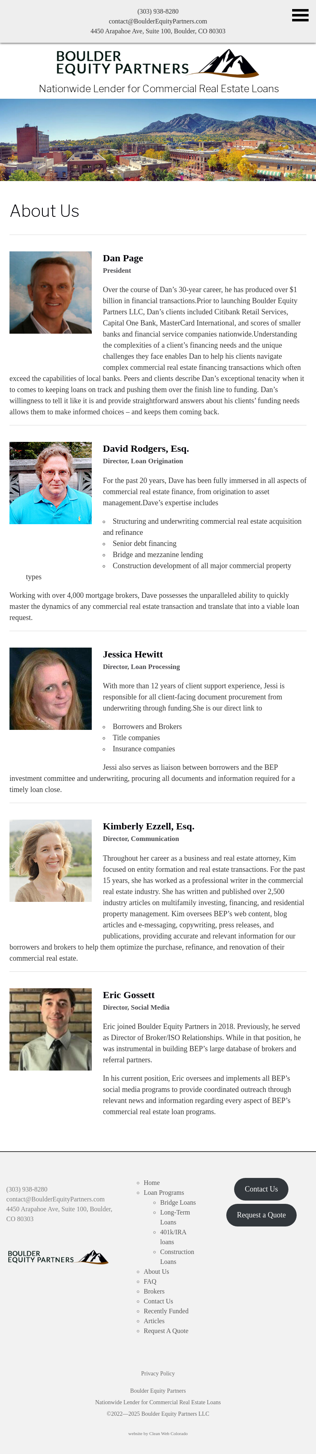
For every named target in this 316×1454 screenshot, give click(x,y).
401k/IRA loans (173, 1237)
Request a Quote (261, 1215)
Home (152, 1182)
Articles (154, 1320)
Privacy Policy (158, 1373)
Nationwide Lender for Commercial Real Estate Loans (159, 89)
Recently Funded (166, 1311)
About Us (44, 211)
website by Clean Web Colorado (158, 1433)
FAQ (150, 1281)
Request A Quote (166, 1330)
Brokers (154, 1291)
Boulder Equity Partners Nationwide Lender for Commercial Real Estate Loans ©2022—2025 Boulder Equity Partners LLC (158, 1402)
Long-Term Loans (175, 1217)
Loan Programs (164, 1192)
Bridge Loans (178, 1202)
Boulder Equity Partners (158, 63)
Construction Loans (177, 1256)
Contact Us (158, 1301)
